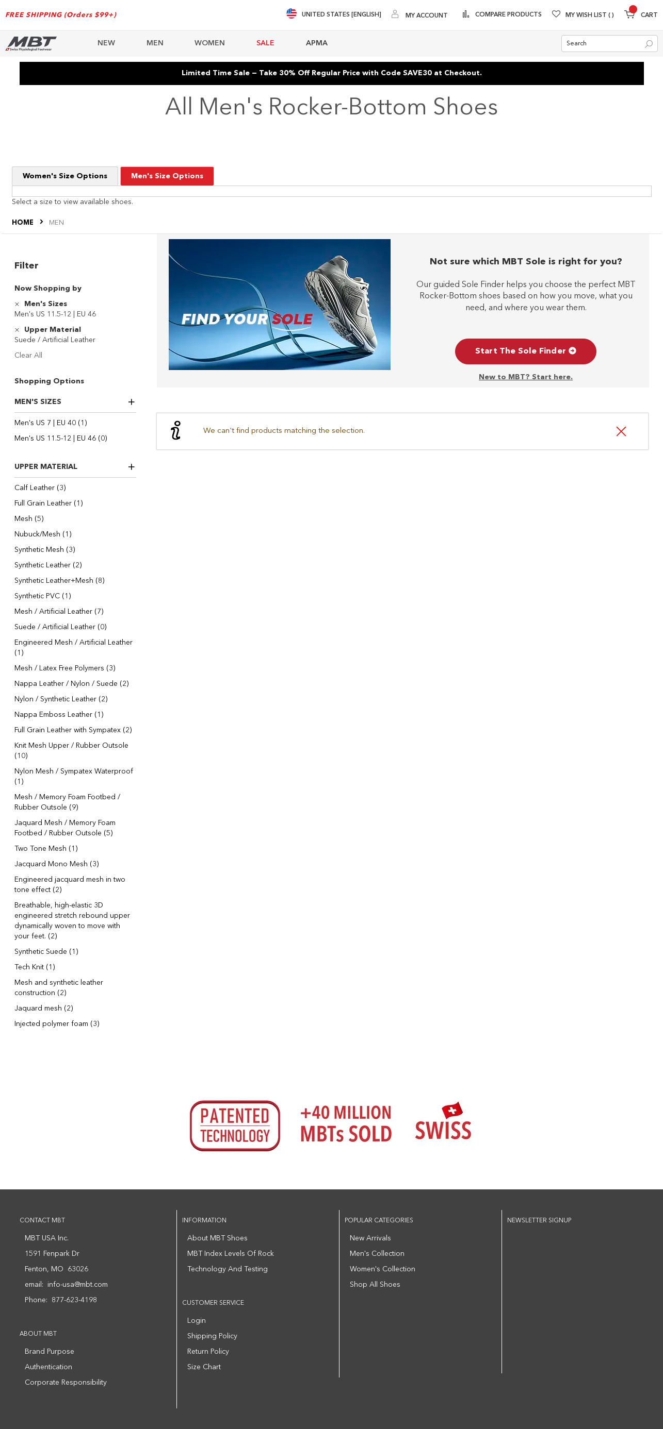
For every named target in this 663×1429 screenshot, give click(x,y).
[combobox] (609, 44)
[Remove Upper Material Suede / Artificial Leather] (18, 330)
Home (23, 223)
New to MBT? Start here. (526, 377)
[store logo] (31, 44)
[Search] (649, 45)
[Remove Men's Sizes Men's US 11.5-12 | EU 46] (18, 304)
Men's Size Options (167, 176)
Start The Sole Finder (525, 351)
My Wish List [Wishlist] (589, 15)
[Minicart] (641, 15)
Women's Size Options (65, 176)
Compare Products (508, 15)
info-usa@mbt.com (77, 1284)
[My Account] (420, 15)
